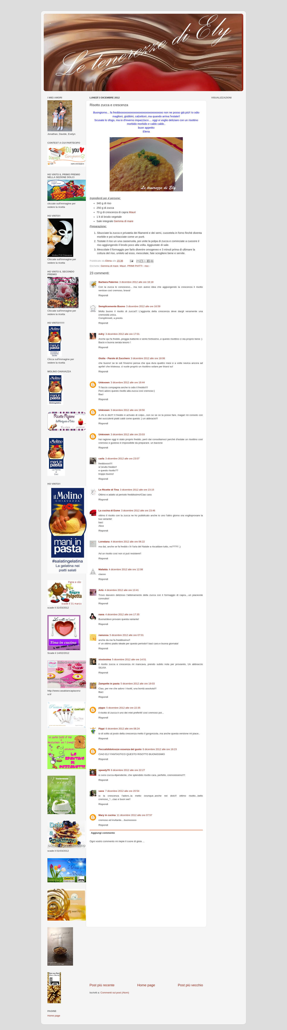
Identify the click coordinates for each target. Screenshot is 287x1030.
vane (101, 791)
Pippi (101, 728)
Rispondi (103, 295)
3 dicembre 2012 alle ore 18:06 (148, 358)
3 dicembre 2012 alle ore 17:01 (122, 334)
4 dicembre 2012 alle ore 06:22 (128, 541)
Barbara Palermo (108, 282)
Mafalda (103, 569)
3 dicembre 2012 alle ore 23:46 (138, 510)
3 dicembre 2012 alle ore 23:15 (137, 489)
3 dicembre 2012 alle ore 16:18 (136, 282)
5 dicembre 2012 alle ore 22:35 (123, 707)
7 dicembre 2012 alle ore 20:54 (122, 791)
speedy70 (104, 770)
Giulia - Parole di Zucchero (114, 358)
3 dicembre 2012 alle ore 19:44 (128, 382)
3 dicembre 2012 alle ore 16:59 (143, 306)
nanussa (103, 635)
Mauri (132, 212)
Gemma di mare (123, 221)
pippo (101, 707)
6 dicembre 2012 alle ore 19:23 (160, 749)
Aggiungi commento (103, 833)
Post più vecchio (190, 985)
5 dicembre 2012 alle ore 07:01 (127, 635)
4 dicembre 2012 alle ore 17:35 (122, 614)
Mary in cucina (107, 815)
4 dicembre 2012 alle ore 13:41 (122, 590)
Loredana (104, 541)
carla (101, 458)
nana (101, 614)
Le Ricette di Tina (108, 489)
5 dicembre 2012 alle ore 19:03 (138, 683)
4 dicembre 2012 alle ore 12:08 (126, 569)
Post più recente (102, 985)
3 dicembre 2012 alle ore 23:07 (122, 458)
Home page (146, 985)
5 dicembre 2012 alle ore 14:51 (129, 659)
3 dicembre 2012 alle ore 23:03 (128, 434)
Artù (101, 590)
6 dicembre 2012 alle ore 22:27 (128, 770)
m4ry (101, 334)
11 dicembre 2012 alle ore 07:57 (134, 815)
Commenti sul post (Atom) (114, 992)
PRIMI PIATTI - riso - (138, 266)
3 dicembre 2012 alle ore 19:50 (128, 410)
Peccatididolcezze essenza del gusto (120, 749)
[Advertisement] (146, 955)
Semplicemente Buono (111, 306)
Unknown (104, 382)
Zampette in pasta (109, 683)
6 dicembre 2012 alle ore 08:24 (123, 728)
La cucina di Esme (109, 510)
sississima (104, 659)
